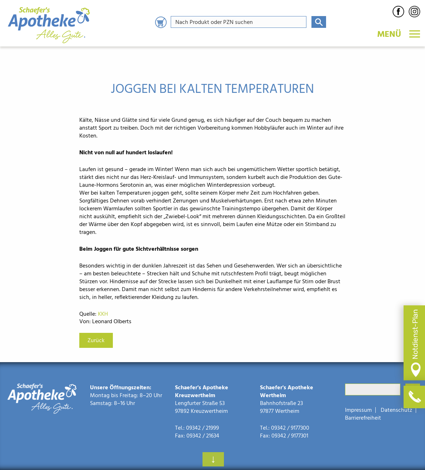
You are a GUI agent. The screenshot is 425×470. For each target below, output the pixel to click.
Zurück (96, 340)
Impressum (358, 410)
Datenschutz (396, 410)
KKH (103, 314)
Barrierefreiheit (363, 418)
